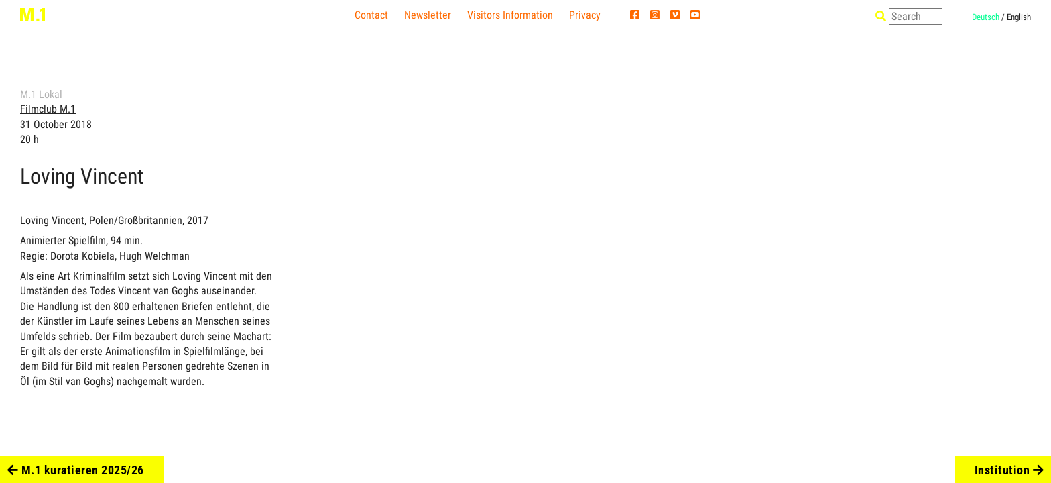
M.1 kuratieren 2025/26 (75, 470)
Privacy (585, 15)
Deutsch (985, 17)
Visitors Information (510, 15)
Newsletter (427, 15)
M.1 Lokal (41, 94)
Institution (1009, 470)
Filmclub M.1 (48, 109)
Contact (371, 15)
